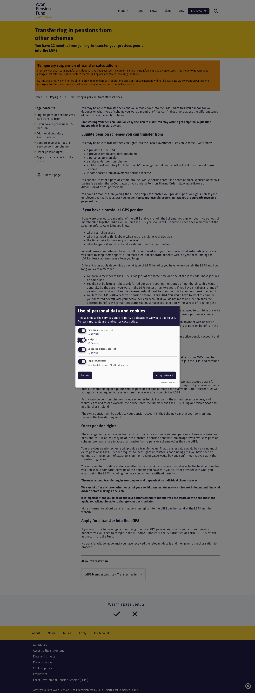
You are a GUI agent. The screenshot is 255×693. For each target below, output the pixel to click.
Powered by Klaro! (168, 382)
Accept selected (164, 375)
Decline (85, 375)
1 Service (92, 343)
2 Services (93, 333)
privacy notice (127, 321)
